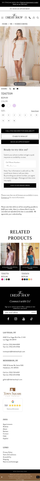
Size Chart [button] (35, 111)
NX (11, 24)
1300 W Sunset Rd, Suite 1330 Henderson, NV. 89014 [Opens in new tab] (13, 367)
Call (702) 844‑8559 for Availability (20, 131)
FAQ (4, 436)
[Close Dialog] (1, 477)
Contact (5, 434)
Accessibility (7, 457)
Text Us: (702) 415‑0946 (11, 347)
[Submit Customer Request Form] (20, 185)
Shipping (6, 460)
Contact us (5, 198)
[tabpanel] (20, 56)
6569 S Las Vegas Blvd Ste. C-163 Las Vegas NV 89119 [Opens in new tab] (14, 339)
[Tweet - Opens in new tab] (10, 89)
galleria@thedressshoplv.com (12, 380)
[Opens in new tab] (12, 392)
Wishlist (5, 427)
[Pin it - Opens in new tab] (14, 89)
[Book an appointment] (20, 9)
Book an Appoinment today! (29, 2)
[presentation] (10, 257)
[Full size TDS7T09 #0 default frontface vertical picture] (20, 56)
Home (4, 24)
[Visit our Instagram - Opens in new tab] (15, 319)
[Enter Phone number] (19, 166)
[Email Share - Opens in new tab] (17, 89)
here (23, 480)
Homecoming (21, 24)
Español (5, 439)
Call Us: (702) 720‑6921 (11, 373)
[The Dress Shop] (20, 294)
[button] (2, 17)
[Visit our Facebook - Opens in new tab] (8, 319)
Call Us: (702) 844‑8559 (11, 345)
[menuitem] (2, 17)
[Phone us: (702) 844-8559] (30, 17)
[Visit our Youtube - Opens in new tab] (23, 319)
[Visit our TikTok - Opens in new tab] (31, 319)
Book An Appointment (20, 142)
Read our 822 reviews (13, 409)
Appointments (7, 424)
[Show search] (38, 17)
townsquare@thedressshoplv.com (14, 352)
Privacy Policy (7, 452)
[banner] (14, 16)
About (5, 429)
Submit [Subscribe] (33, 313)
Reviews (5, 432)
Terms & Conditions (9, 455)
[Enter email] (20, 313)
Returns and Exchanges (10, 462)
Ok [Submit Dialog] (38, 477)
